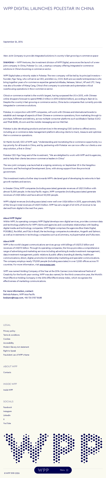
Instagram (7, 411)
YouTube (7, 423)
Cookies (6, 339)
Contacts (7, 372)
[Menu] (64, 470)
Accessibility (8, 343)
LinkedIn (6, 415)
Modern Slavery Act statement (16, 347)
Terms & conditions (11, 335)
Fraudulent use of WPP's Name (16, 355)
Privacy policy (9, 331)
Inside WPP (8, 390)
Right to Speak (9, 351)
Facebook (7, 407)
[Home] (43, 470)
